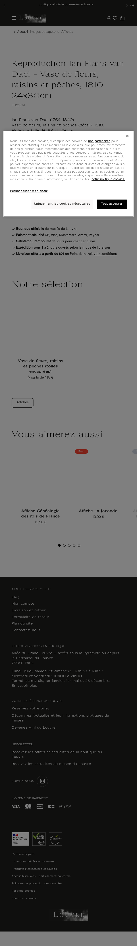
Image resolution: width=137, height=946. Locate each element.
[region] (68, 174)
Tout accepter (111, 204)
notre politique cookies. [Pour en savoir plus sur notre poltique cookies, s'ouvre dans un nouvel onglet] (108, 179)
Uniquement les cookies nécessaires (62, 204)
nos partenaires (99, 141)
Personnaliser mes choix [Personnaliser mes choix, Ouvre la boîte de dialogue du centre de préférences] (29, 191)
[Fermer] (127, 136)
